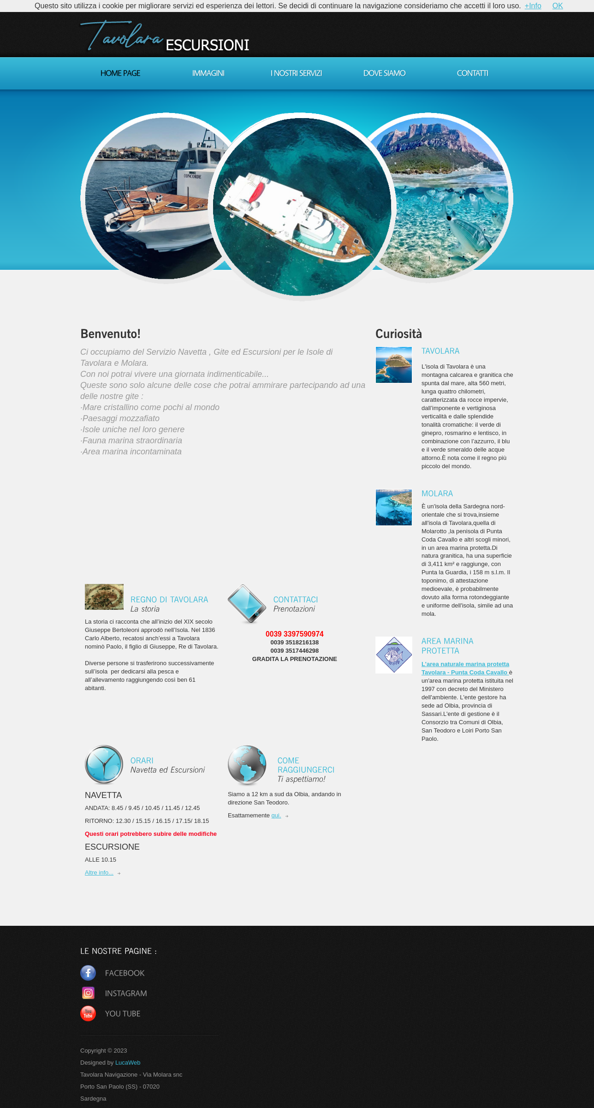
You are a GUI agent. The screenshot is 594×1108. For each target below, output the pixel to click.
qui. (276, 815)
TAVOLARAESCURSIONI (166, 38)
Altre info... (99, 872)
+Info (533, 6)
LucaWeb (128, 1062)
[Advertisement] (152, 709)
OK (557, 6)
